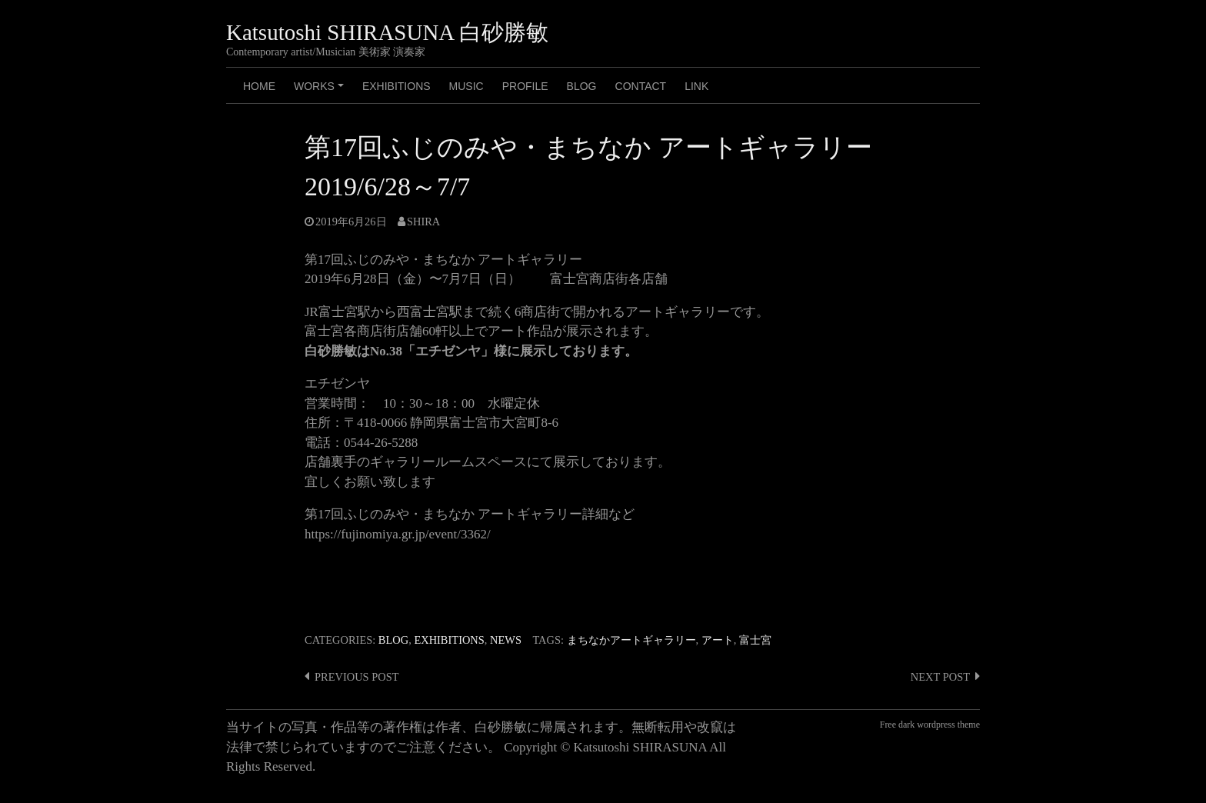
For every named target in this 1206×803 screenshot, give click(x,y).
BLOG (582, 86)
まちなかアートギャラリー (631, 640)
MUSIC (466, 86)
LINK (696, 86)
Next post (940, 677)
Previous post (357, 677)
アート (717, 640)
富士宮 (755, 640)
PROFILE (525, 86)
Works (321, 91)
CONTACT (641, 86)
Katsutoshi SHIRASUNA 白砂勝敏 (387, 32)
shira (423, 221)
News (505, 640)
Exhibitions (396, 86)
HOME (259, 86)
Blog (393, 640)
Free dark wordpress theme (930, 724)
